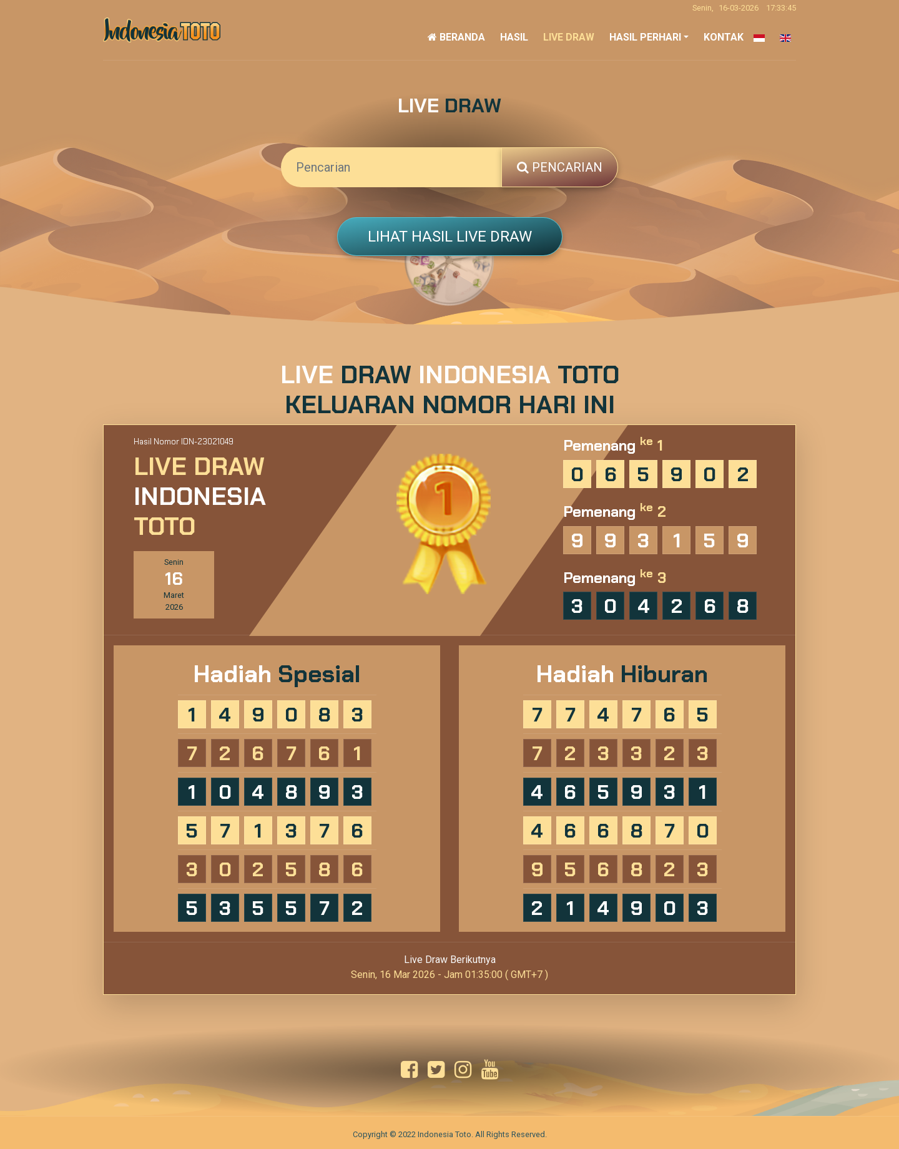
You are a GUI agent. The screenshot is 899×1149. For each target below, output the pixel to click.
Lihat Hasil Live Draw (450, 236)
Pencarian (559, 167)
